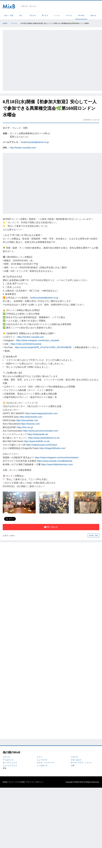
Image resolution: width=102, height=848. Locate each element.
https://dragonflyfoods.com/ (52, 448)
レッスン (57, 15)
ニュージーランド (10, 765)
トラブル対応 (19, 782)
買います (45, 15)
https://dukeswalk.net (37, 434)
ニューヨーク (42, 760)
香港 (4, 768)
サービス (69, 15)
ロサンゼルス (76, 760)
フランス (6, 757)
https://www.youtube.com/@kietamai (54, 461)
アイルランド (8, 760)
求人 (20, 15)
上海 (72, 765)
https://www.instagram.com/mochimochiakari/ (57, 457)
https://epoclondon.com (31, 417)
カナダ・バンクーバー (46, 763)
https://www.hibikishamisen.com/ (57, 464)
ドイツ (39, 757)
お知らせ (93, 15)
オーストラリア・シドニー (81, 763)
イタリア (74, 757)
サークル (81, 15)
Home (5, 23)
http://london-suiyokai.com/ (23, 147)
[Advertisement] (30, 60)
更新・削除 (93, 535)
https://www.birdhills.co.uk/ (37, 441)
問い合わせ (51, 527)
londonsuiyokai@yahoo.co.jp (35, 142)
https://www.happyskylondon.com (41, 413)
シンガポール (42, 765)
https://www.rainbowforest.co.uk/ (43, 438)
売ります (33, 15)
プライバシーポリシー (34, 782)
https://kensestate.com (27, 420)
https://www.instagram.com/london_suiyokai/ (37, 340)
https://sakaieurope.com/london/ (41, 445)
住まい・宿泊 (8, 15)
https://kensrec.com (30, 424)
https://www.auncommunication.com (40, 431)
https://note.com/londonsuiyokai (26, 344)
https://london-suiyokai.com (30, 337)
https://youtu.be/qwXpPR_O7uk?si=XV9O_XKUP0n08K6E (43, 347)
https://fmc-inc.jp (25, 427)
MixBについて (8, 782)
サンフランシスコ (10, 763)
